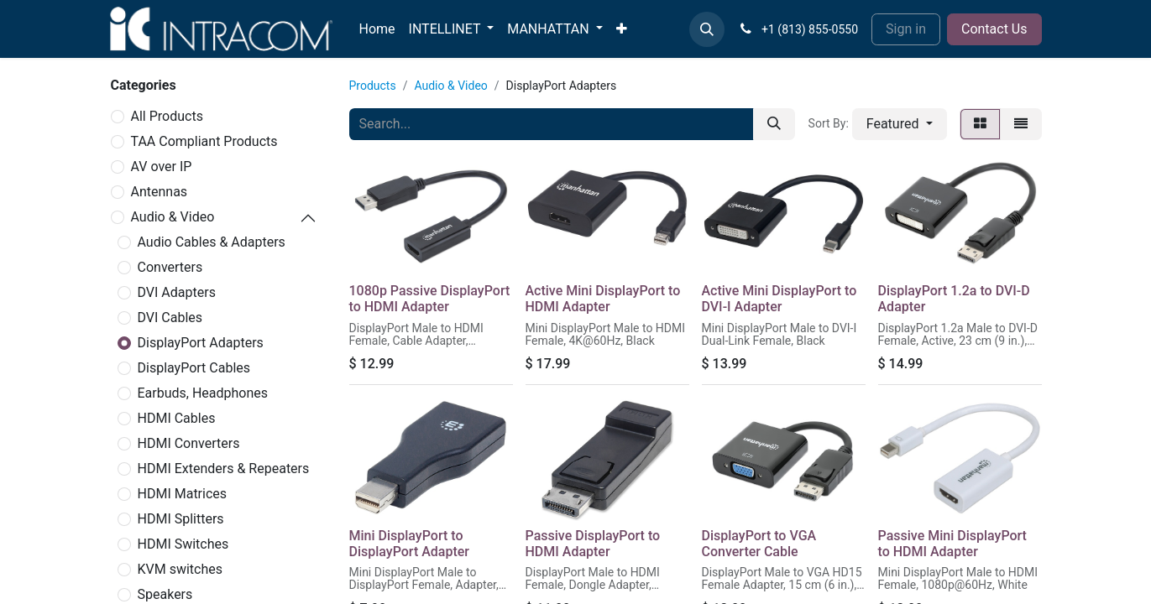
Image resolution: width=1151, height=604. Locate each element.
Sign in (906, 29)
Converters (170, 267)
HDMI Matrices (183, 494)
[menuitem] (377, 29)
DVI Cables (170, 317)
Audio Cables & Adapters (211, 242)
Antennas (159, 192)
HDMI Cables (177, 418)
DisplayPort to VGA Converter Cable (759, 544)
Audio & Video (173, 217)
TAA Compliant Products (204, 141)
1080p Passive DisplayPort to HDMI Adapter (429, 299)
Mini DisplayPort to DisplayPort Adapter (409, 544)
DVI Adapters (177, 292)
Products (372, 85)
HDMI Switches (183, 544)
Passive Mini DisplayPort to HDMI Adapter (952, 544)
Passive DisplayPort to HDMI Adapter (593, 544)
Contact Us (994, 29)
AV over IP (161, 166)
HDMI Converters (189, 443)
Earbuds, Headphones (203, 393)
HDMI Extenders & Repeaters (224, 468)
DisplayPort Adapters (201, 343)
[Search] (774, 124)
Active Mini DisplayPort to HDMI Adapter (603, 299)
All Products (167, 116)
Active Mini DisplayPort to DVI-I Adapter (779, 299)
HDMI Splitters (181, 519)
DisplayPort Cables (194, 368)
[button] (707, 29)
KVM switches (180, 569)
